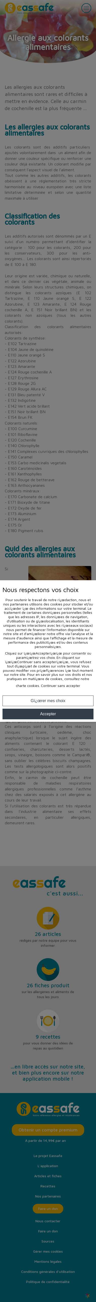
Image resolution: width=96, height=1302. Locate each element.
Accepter (48, 714)
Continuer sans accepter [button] (60, 686)
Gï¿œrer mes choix (48, 701)
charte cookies (27, 685)
